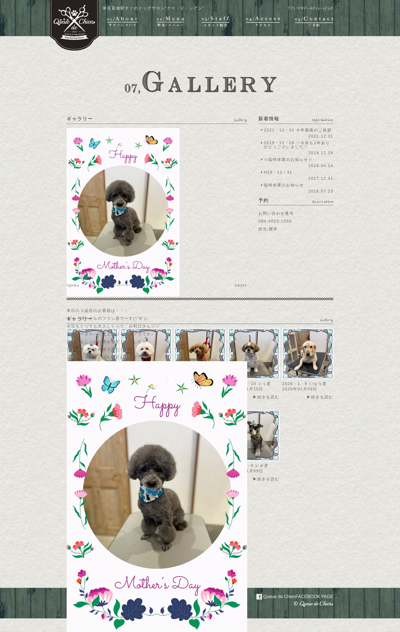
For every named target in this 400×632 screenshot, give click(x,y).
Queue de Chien (291, 596)
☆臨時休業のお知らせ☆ (288, 159)
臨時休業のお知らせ (284, 185)
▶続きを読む (266, 397)
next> (241, 285)
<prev (73, 285)
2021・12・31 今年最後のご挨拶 (298, 130)
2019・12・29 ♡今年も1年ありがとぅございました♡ (297, 145)
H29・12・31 (280, 172)
